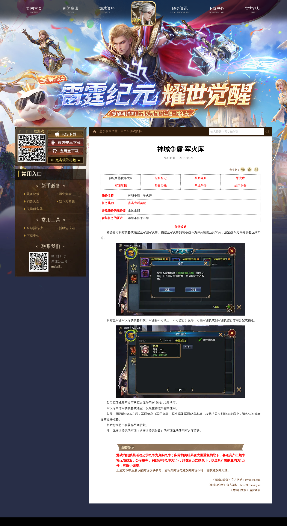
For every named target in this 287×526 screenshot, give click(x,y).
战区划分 (240, 185)
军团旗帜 (121, 185)
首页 (124, 131)
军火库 (240, 178)
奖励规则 (201, 178)
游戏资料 (136, 131)
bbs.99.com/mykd (250, 485)
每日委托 (161, 185)
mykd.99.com (253, 479)
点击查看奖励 (137, 203)
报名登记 (161, 178)
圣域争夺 (201, 185)
